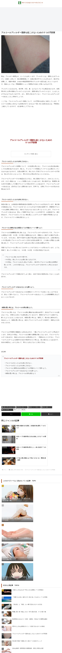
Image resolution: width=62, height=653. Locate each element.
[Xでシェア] (11, 414)
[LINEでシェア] (31, 414)
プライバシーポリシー (31, 647)
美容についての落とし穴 (34, 407)
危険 (23, 409)
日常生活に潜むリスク (21, 407)
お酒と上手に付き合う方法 (8, 407)
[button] (50, 414)
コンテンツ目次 (29, 154)
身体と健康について (47, 407)
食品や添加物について (7, 409)
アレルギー (18, 409)
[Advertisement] (31, 19)
